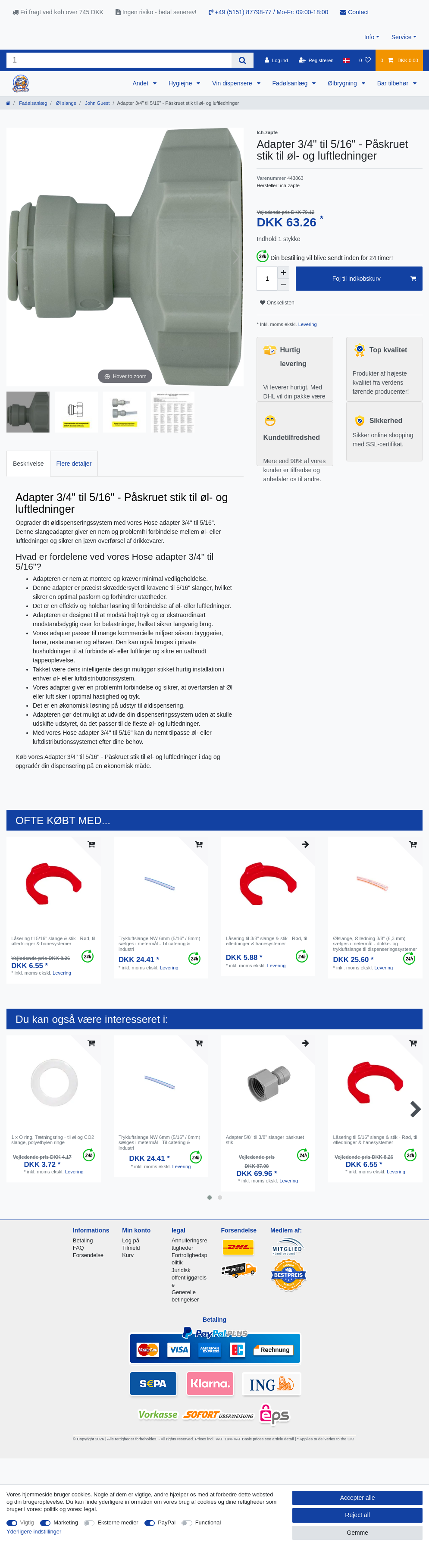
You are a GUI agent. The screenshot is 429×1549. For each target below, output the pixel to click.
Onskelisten (277, 303)
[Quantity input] (267, 279)
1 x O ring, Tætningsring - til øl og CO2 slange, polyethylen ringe (52, 1140)
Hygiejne (181, 83)
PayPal (166, 1522)
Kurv (128, 1255)
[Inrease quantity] (283, 273)
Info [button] (369, 37)
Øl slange (65, 103)
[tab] (28, 463)
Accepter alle (357, 1497)
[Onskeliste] (365, 60)
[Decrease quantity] (283, 285)
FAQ (78, 1248)
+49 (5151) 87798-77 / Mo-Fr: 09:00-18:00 (269, 12)
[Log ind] (276, 60)
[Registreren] (316, 60)
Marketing (65, 1522)
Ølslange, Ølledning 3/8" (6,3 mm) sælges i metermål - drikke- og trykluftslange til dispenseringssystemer (375, 944)
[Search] (243, 60)
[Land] (346, 60)
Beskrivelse (28, 463)
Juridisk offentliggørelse (189, 1277)
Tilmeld (131, 1248)
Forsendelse (88, 1255)
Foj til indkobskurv (374, 279)
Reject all (357, 1514)
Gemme (357, 1532)
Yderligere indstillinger (33, 1531)
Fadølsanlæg (291, 83)
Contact (354, 12)
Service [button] (401, 37)
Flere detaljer (74, 463)
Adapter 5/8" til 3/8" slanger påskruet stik (265, 1140)
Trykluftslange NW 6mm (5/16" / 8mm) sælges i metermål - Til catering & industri (159, 944)
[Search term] (119, 60)
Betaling (83, 1240)
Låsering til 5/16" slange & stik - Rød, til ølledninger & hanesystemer (53, 941)
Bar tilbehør (393, 83)
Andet (141, 83)
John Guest (97, 103)
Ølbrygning (343, 83)
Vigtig (27, 1522)
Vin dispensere (233, 83)
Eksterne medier (117, 1522)
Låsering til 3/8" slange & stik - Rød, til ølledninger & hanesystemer (266, 941)
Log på (130, 1240)
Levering (307, 324)
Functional (208, 1522)
